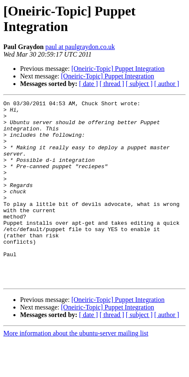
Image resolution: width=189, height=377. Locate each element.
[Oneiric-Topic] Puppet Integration (118, 68)
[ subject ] (139, 83)
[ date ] (88, 83)
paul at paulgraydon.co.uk (80, 46)
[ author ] (166, 83)
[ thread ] (112, 83)
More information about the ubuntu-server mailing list (75, 369)
